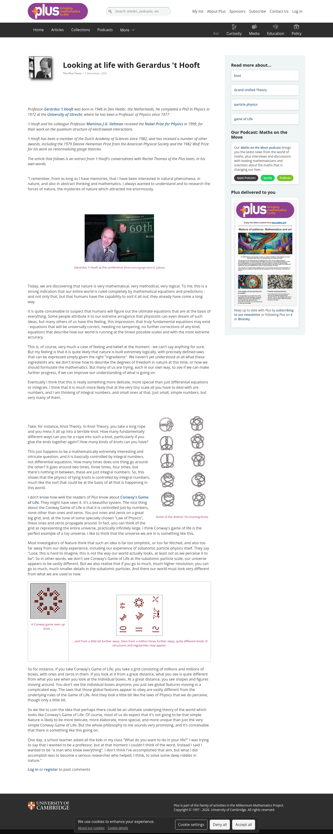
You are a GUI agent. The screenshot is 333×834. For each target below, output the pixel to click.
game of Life (243, 119)
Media (254, 33)
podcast (260, 147)
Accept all (243, 824)
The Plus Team (72, 73)
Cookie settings (191, 824)
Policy (297, 33)
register (51, 769)
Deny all (220, 824)
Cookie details (118, 828)
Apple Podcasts (246, 177)
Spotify (267, 177)
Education (275, 33)
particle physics (245, 104)
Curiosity (233, 33)
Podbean (285, 177)
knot (237, 75)
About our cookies (91, 828)
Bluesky (244, 319)
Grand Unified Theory (250, 90)
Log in (33, 769)
